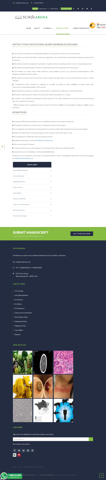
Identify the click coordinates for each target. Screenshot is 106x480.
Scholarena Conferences (44, 140)
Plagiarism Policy (20, 326)
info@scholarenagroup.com (23, 158)
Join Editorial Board (21, 295)
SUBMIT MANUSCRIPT (30, 467)
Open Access (43, 8)
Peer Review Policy (21, 317)
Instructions (63, 28)
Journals (48, 28)
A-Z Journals (19, 291)
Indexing (35, 8)
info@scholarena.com (23, 262)
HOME (15, 467)
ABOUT (20, 467)
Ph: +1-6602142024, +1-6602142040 (29, 268)
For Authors (19, 300)
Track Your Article (66, 8)
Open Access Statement (23, 313)
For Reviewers (19, 308)
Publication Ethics (21, 321)
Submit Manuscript (81, 28)
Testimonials (54, 8)
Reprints (18, 334)
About (37, 28)
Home (28, 28)
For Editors (18, 304)
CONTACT (41, 467)
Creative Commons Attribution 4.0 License (65, 475)
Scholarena (37, 475)
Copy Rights (19, 330)
